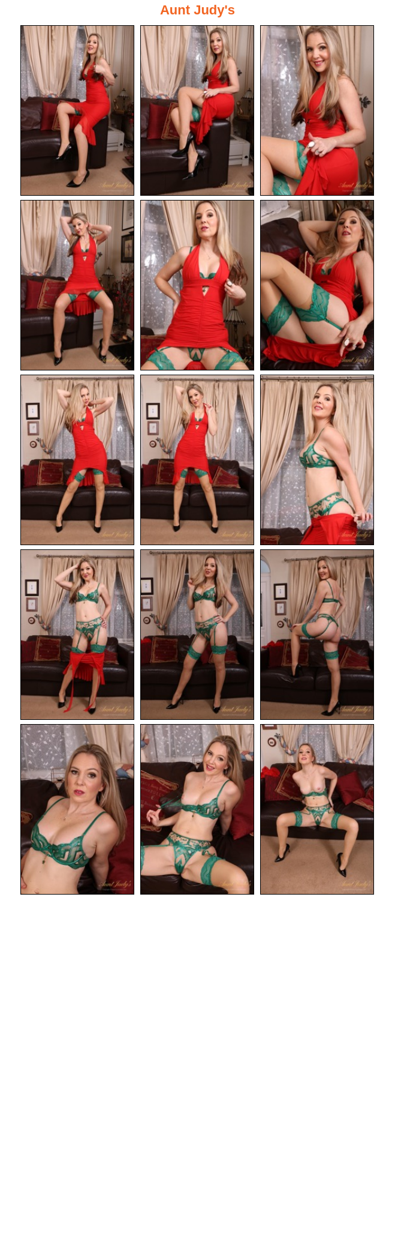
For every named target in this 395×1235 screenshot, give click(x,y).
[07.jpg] (77, 460)
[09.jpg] (317, 460)
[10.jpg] (77, 634)
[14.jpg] (197, 809)
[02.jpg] (197, 110)
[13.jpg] (77, 809)
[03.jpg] (317, 110)
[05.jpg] (197, 285)
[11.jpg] (197, 634)
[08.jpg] (197, 460)
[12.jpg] (317, 634)
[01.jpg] (77, 110)
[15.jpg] (317, 809)
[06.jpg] (317, 285)
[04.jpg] (77, 285)
